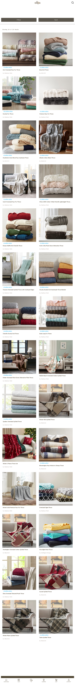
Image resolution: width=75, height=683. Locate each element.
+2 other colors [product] (44, 155)
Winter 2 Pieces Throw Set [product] (10, 463)
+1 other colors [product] (44, 635)
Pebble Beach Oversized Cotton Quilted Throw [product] (52, 375)
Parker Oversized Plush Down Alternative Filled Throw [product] (18, 377)
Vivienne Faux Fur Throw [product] (46, 114)
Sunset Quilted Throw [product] (45, 591)
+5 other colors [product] (44, 67)
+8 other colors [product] (44, 287)
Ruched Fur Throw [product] (8, 114)
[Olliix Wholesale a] (72, 2)
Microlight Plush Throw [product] (45, 549)
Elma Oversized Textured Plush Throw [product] (13, 593)
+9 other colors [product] (7, 67)
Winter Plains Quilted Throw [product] (11, 635)
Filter (19, 20)
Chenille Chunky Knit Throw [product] (11, 333)
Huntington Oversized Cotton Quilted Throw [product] (15, 549)
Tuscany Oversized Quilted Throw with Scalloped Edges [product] (18, 289)
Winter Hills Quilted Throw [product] (46, 419)
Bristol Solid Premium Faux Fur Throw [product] (13, 507)
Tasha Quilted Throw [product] (45, 637)
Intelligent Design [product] (46, 553)
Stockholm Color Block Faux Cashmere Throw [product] (16, 158)
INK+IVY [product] (43, 73)
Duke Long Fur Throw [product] (45, 333)
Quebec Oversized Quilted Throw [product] (12, 421)
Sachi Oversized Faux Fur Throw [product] (12, 202)
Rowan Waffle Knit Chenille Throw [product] (12, 245)
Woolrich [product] (43, 161)
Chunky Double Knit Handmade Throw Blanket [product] (52, 289)
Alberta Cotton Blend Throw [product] (47, 158)
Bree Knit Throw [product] (44, 70)
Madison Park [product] (8, 73)
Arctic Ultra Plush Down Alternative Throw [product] (51, 245)
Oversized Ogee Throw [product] (45, 507)
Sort (56, 20)
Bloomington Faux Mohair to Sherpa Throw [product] (51, 465)
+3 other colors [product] (7, 155)
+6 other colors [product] (7, 331)
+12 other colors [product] (8, 111)
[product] (19, 49)
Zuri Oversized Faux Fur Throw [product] (11, 70)
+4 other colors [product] (7, 243)
